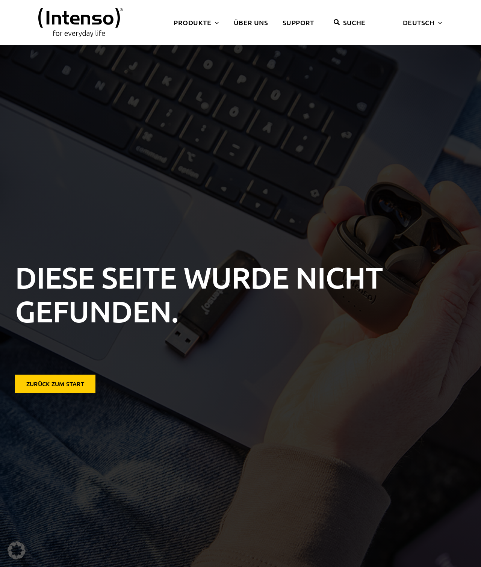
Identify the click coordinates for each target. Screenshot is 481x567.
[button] (16, 550)
